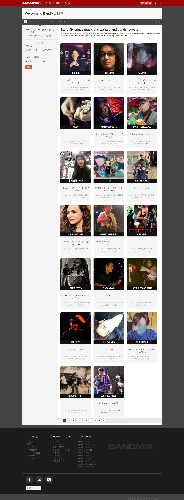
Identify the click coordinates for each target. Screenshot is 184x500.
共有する (56, 456)
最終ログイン (33, 50)
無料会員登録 (146, 3)
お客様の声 (32, 450)
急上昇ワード (58, 461)
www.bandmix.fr (84, 456)
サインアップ (33, 458)
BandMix (67, 29)
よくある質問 (58, 447)
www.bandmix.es (85, 453)
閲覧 (57, 3)
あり (30, 61)
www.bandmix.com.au (87, 461)
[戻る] (25, 21)
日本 (32, 32)
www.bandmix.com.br (87, 464)
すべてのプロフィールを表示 (41, 36)
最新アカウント (48, 51)
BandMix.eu (97, 33)
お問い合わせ (58, 444)
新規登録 (31, 456)
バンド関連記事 (34, 453)
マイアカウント (66, 3)
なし (45, 61)
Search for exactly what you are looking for (111, 36)
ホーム (30, 441)
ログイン (158, 3)
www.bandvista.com (86, 467)
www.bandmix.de (85, 450)
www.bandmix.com (86, 441)
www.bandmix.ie (85, 458)
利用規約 (56, 453)
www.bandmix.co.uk (86, 444)
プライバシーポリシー (62, 450)
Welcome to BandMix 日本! (44, 13)
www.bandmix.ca (85, 447)
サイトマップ (58, 458)
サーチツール (50, 3)
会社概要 (56, 441)
